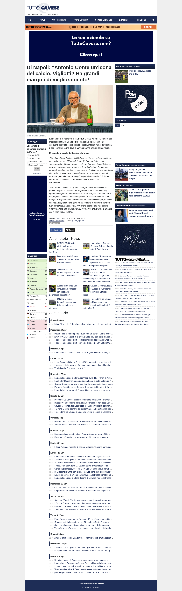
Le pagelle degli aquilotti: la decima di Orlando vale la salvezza (82, 478)
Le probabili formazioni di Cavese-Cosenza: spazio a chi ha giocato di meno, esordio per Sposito (98, 390)
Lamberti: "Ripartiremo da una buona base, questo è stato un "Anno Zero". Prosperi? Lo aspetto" (98, 381)
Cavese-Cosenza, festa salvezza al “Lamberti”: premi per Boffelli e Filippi (87, 406)
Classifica (32, 256)
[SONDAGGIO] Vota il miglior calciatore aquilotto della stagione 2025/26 (87, 337)
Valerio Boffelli (34, 155)
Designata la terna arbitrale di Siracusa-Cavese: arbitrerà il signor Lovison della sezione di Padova (98, 550)
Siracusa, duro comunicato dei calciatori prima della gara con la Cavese (86, 525)
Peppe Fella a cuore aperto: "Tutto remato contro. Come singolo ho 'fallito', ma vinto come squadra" (99, 334)
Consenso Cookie (85, 583)
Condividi (56, 230)
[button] (37, 169)
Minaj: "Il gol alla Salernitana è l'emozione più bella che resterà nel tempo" (87, 324)
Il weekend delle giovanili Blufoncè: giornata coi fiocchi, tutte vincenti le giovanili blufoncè (94, 547)
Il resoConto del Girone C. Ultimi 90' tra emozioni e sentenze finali (68, 259)
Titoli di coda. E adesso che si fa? (69, 368)
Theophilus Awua (35, 162)
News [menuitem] (42, 20)
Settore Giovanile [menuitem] (103, 20)
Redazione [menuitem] (141, 20)
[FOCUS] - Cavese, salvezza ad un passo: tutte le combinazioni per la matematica (91, 572)
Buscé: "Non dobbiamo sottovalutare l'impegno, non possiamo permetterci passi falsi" (92, 403)
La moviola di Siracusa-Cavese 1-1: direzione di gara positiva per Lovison (87, 457)
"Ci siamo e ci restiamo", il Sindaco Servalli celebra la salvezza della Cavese (88, 463)
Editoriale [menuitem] (123, 20)
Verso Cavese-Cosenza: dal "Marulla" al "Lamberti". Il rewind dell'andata (87, 425)
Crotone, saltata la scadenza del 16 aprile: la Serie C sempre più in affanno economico (93, 522)
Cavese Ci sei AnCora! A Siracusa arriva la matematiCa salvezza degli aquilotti (89, 488)
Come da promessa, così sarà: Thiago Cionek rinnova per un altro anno (86, 469)
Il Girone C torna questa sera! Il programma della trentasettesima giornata (87, 503)
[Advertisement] (135, 145)
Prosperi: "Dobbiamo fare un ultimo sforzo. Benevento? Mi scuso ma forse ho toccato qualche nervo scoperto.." (104, 506)
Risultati (37, 173)
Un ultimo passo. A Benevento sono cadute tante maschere (81, 560)
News (58, 218)
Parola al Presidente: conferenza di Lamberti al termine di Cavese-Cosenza (88, 387)
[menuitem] (153, 20)
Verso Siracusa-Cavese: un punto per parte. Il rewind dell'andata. (83, 528)
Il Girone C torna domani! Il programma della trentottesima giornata (84, 409)
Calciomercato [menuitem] (59, 20)
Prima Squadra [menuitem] (81, 20)
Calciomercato (123, 206)
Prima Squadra (123, 165)
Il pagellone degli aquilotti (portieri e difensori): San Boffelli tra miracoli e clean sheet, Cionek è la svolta (100, 343)
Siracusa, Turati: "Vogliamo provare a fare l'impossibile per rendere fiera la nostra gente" (94, 500)
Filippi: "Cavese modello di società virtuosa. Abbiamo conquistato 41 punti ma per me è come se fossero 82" (103, 447)
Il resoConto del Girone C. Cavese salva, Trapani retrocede (81, 466)
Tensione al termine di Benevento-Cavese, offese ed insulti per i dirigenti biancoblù (91, 569)
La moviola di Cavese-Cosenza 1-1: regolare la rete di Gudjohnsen (101, 246)
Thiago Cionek (34, 158)
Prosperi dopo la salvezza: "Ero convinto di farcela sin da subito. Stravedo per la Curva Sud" (96, 422)
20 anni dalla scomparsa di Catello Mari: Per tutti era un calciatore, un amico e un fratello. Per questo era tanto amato (107, 538)
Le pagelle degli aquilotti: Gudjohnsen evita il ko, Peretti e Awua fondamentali (89, 378)
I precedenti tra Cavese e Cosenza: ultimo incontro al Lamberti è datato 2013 (89, 412)
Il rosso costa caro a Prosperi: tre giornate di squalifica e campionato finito (87, 566)
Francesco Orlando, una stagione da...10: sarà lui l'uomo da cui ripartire (86, 437)
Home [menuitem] (29, 20)
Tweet (70, 230)
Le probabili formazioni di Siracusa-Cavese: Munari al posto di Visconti (86, 491)
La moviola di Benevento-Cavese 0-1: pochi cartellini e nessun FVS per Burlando (91, 563)
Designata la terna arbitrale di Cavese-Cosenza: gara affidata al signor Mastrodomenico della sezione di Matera (104, 434)
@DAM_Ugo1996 (77, 221)
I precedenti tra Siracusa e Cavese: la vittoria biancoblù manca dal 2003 (86, 509)
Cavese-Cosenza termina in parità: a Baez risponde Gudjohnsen (68, 272)
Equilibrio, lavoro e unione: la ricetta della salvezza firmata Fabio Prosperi (87, 475)
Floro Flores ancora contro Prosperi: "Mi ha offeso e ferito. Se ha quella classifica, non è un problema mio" (102, 519)
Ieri (122, 125)
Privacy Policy (98, 583)
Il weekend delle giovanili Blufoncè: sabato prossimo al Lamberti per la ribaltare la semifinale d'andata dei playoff (105, 365)
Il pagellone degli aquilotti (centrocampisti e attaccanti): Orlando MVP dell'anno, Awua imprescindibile (99, 340)
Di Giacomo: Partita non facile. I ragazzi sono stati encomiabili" (82, 472)
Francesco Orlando (36, 165)
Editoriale (120, 66)
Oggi (117, 125)
